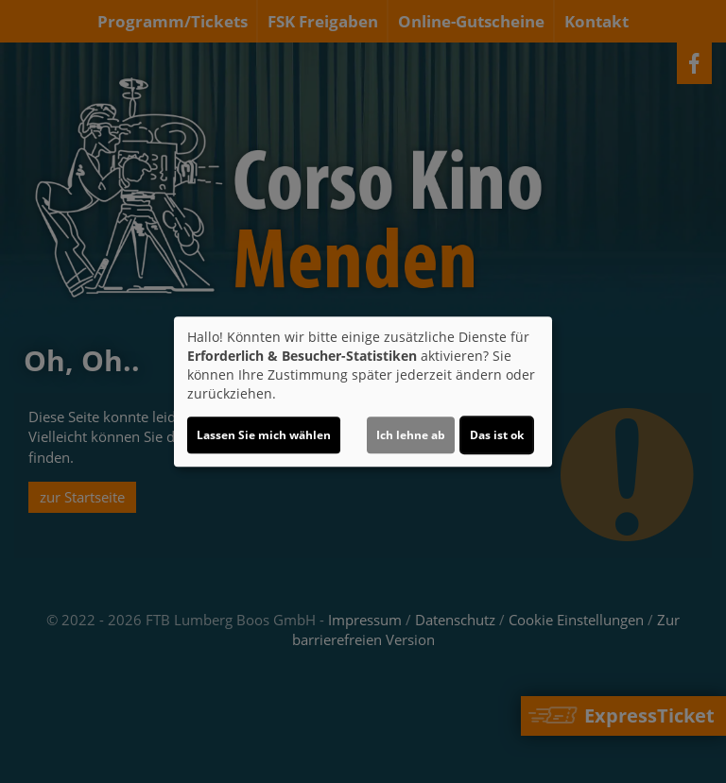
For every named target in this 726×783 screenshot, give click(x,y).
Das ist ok (497, 435)
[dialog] (363, 392)
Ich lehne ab (410, 435)
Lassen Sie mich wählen (264, 435)
